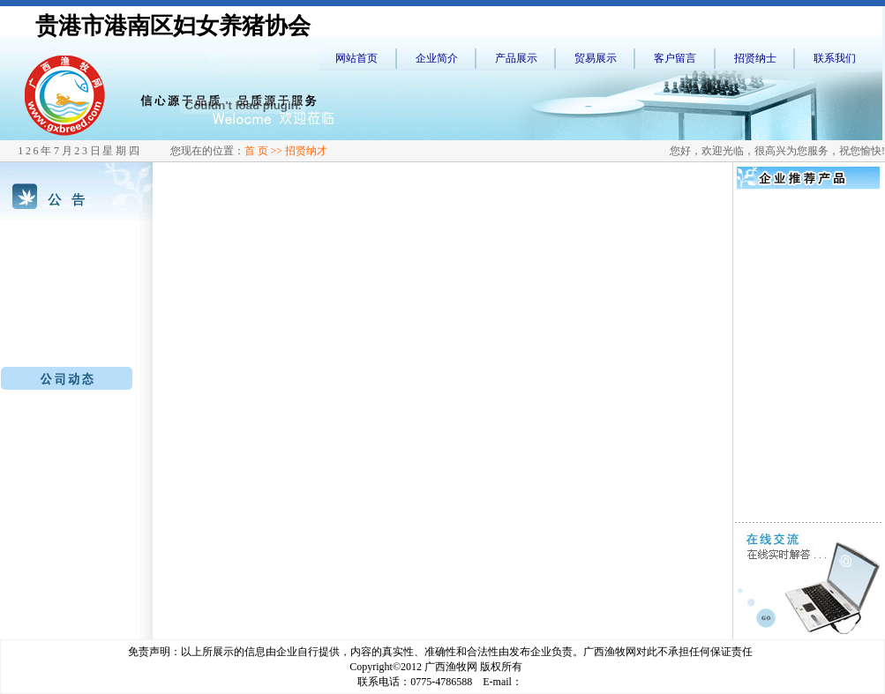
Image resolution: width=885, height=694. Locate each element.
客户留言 (675, 58)
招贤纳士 (755, 58)
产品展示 (516, 58)
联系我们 (835, 58)
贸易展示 (595, 58)
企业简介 (437, 58)
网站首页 (356, 58)
